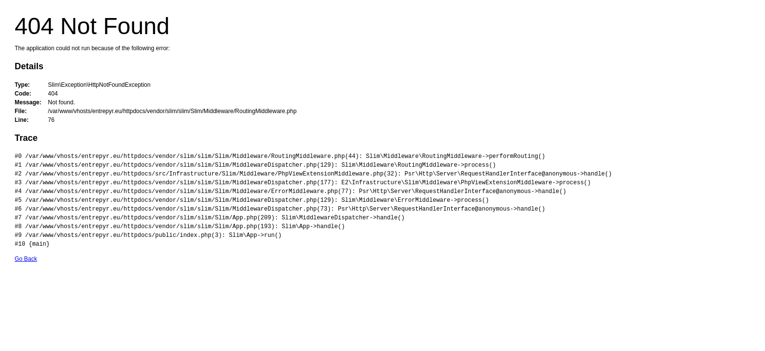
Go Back (26, 258)
